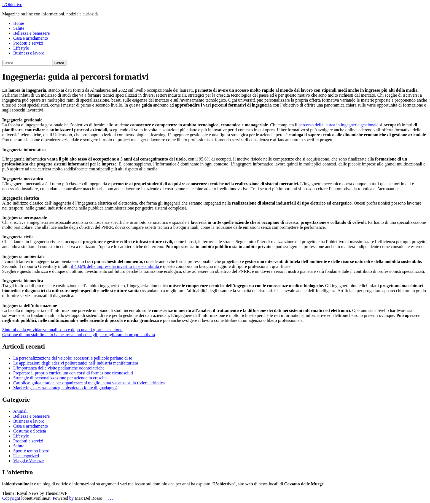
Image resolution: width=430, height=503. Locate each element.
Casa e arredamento (30, 38)
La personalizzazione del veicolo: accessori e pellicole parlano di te (72, 358)
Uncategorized (26, 455)
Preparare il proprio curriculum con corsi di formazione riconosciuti (73, 373)
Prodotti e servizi (28, 43)
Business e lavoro (28, 53)
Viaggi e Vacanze (28, 460)
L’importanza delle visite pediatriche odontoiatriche (58, 368)
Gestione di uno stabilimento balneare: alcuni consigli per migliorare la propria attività (78, 334)
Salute (18, 28)
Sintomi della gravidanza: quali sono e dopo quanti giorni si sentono (62, 329)
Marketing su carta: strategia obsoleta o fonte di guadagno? (65, 387)
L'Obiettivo (12, 4)
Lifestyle (21, 48)
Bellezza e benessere (31, 33)
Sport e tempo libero (31, 450)
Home (18, 23)
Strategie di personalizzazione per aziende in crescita (60, 378)
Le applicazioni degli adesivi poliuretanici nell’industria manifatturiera (75, 363)
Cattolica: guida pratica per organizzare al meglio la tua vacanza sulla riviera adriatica (89, 382)
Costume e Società (29, 431)
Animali (20, 411)
